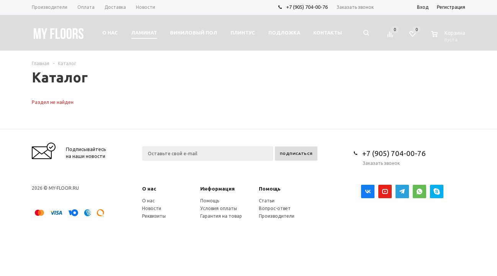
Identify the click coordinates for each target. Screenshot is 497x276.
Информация (217, 188)
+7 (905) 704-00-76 (307, 7)
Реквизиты (154, 216)
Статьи (267, 200)
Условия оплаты (218, 208)
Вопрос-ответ (275, 208)
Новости (151, 208)
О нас (149, 188)
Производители (276, 216)
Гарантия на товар (221, 216)
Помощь (270, 188)
